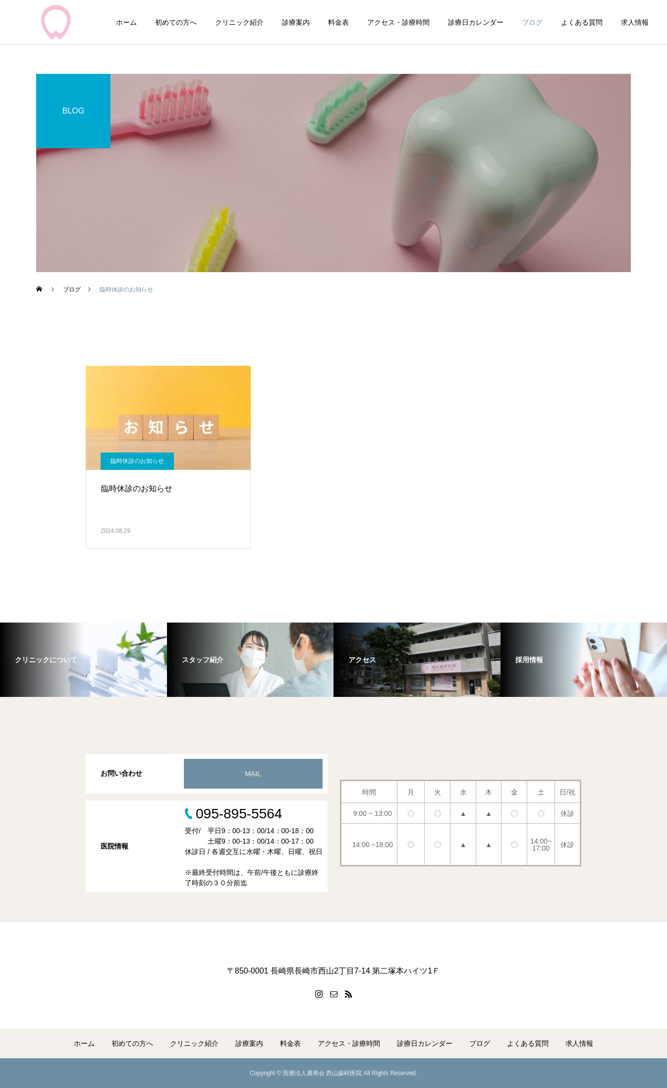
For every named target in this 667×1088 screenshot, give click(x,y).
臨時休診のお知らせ (137, 461)
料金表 (338, 22)
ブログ (532, 22)
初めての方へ (176, 22)
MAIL (253, 774)
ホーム (126, 22)
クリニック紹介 (239, 22)
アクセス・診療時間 (398, 22)
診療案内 (296, 22)
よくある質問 (582, 22)
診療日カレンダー (475, 22)
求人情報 (635, 22)
